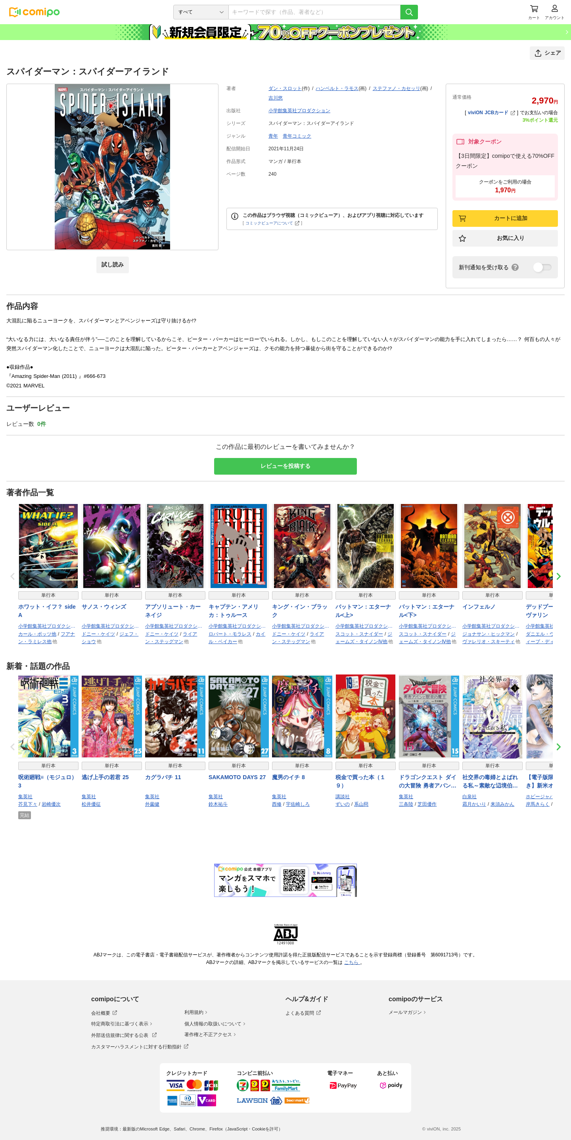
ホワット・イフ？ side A (47, 611)
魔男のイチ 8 (288, 777)
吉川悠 (275, 98)
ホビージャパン (542, 796)
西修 (277, 804)
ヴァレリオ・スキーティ (488, 641)
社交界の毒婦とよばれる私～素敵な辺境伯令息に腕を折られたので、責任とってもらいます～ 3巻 (490, 782)
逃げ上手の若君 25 (105, 777)
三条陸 (406, 804)
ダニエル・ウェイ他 (547, 634)
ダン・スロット (285, 88)
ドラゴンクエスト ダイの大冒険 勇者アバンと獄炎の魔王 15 (427, 782)
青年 (273, 136)
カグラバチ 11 (163, 777)
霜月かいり (474, 804)
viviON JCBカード (491, 112)
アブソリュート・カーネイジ (173, 611)
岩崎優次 (51, 804)
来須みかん (502, 804)
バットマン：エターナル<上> (363, 611)
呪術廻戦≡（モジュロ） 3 (47, 781)
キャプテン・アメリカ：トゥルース (234, 611)
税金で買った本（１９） (360, 781)
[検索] (409, 12)
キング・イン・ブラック (300, 611)
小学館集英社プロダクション (299, 110)
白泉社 (469, 796)
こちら (352, 962)
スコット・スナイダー (359, 634)
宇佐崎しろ (298, 804)
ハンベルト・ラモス (337, 88)
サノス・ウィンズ (104, 607)
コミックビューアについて (272, 223)
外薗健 (152, 804)
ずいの (342, 804)
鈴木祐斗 (218, 804)
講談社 (342, 796)
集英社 (25, 796)
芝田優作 (427, 804)
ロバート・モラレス (230, 634)
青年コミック (297, 136)
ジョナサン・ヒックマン (488, 634)
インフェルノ (479, 607)
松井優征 (91, 804)
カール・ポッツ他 (37, 634)
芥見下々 (27, 804)
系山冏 (361, 804)
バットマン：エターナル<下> (426, 611)
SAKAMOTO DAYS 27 (237, 777)
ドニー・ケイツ (98, 634)
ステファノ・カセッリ (396, 88)
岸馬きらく (538, 804)
